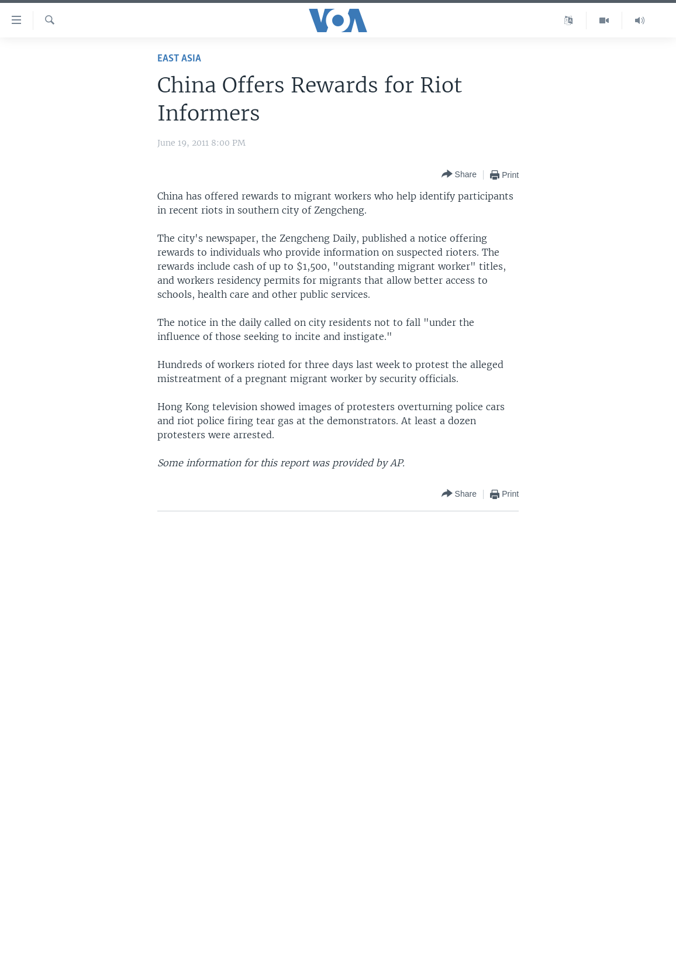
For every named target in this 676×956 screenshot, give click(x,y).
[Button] (459, 174)
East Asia (179, 59)
